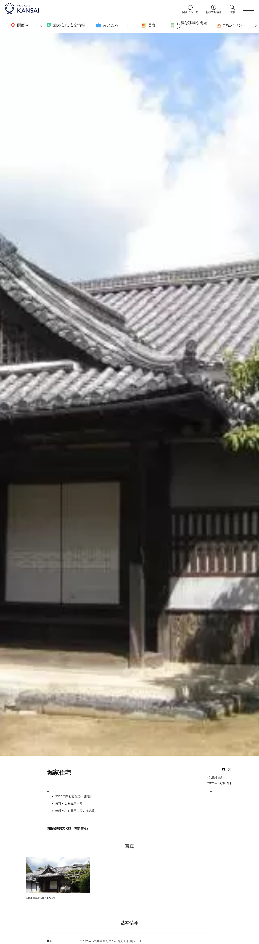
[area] (19, 25)
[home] (90, 9)
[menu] (248, 9)
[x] (229, 770)
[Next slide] (256, 25)
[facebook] (223, 770)
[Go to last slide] (41, 25)
